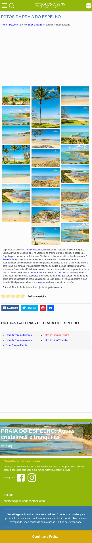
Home (4, 25)
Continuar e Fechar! (46, 536)
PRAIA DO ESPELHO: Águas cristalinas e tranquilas (38, 434)
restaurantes (36, 272)
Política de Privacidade (68, 522)
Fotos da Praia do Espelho (56, 335)
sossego (38, 282)
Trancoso (61, 272)
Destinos (13, 25)
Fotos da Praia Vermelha (56, 340)
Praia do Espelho (33, 25)
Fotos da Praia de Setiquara (18, 335)
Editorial (9, 494)
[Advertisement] (46, 55)
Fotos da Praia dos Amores (18, 340)
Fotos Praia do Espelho (16, 345)
